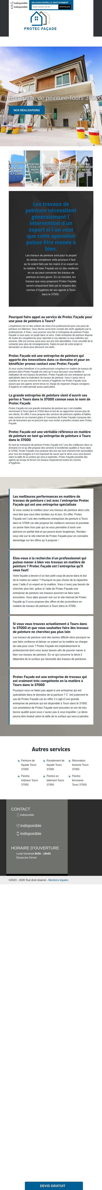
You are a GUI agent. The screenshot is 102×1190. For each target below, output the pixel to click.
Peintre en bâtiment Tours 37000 (55, 780)
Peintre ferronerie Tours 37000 (79, 780)
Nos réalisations (27, 110)
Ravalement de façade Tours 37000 (56, 765)
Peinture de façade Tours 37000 (28, 765)
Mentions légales (58, 880)
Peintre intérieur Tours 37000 (29, 780)
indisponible (19, 3)
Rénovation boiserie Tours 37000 (80, 765)
